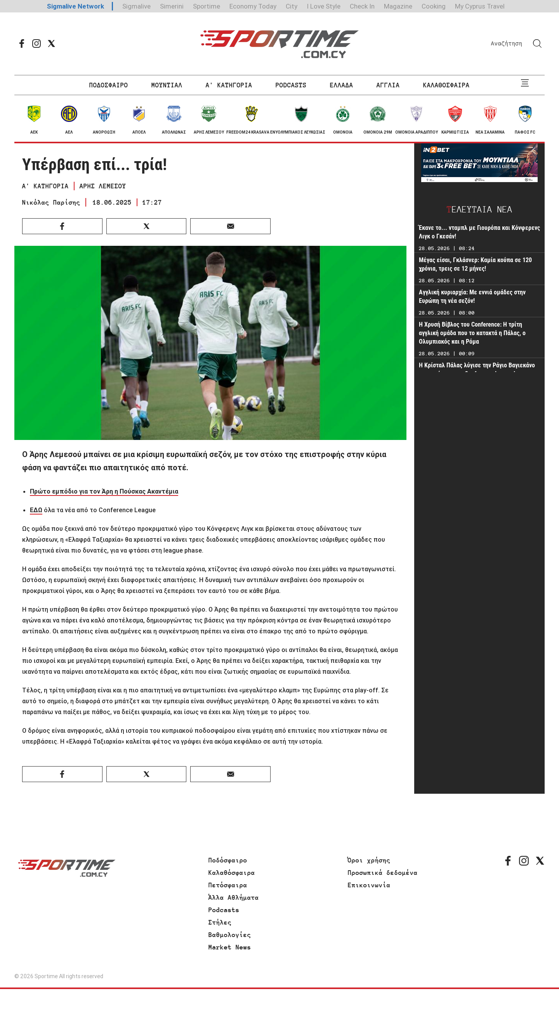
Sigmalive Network (75, 6)
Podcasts (224, 910)
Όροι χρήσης (369, 860)
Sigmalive (136, 6)
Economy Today (252, 6)
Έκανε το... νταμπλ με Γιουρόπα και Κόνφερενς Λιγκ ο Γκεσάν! (479, 232)
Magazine (398, 6)
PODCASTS (291, 85)
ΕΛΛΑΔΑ (341, 85)
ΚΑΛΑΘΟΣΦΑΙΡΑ (446, 85)
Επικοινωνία (369, 885)
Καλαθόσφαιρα (231, 872)
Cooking (434, 6)
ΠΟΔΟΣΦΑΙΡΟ (108, 85)
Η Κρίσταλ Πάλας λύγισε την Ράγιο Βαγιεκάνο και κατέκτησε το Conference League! (477, 369)
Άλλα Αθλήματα (233, 897)
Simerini (172, 6)
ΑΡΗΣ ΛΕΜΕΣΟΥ (103, 186)
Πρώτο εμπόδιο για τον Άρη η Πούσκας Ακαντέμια (104, 491)
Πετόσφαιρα (227, 885)
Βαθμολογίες (229, 935)
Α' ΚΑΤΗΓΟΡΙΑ (229, 85)
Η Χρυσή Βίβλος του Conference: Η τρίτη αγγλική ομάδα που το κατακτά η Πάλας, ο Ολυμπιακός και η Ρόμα (472, 333)
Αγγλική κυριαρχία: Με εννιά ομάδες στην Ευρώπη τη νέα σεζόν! (472, 296)
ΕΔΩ (36, 510)
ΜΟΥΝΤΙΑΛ (166, 85)
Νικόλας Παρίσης (51, 202)
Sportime (206, 6)
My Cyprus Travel (480, 6)
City (291, 6)
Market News (229, 947)
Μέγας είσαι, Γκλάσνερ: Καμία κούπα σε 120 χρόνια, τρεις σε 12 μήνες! (475, 264)
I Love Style (323, 6)
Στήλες (220, 922)
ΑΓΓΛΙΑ (388, 85)
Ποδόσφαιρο (227, 860)
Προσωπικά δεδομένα (383, 872)
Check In (362, 6)
